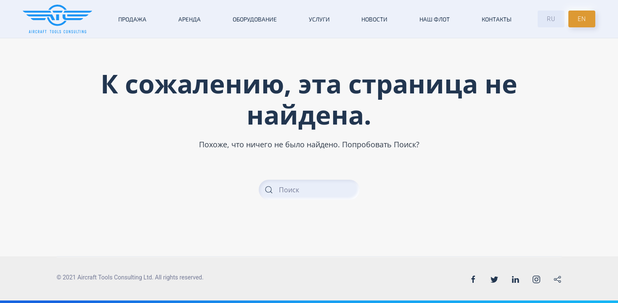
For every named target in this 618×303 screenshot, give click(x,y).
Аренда (189, 19)
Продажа (132, 19)
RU (551, 19)
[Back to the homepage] (57, 19)
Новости (374, 19)
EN (582, 19)
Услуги (319, 19)
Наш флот (434, 19)
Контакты (497, 19)
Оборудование (255, 19)
